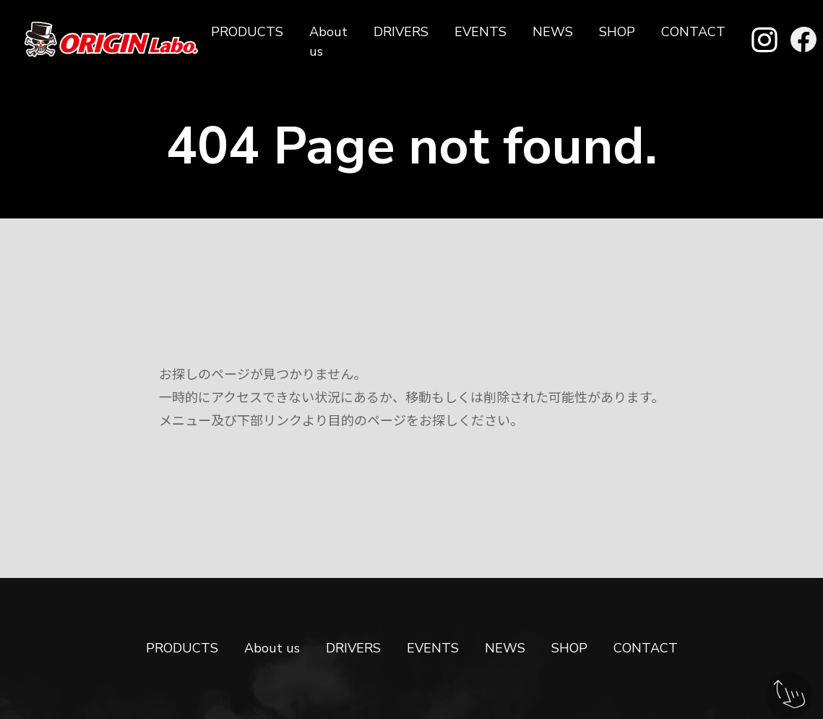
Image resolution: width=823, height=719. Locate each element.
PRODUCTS (247, 32)
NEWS (553, 32)
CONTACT (693, 32)
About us (328, 41)
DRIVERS (401, 32)
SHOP (617, 32)
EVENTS (480, 32)
